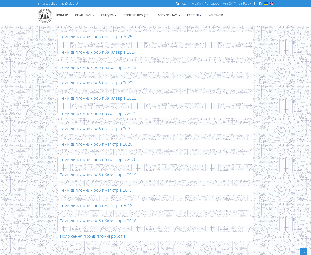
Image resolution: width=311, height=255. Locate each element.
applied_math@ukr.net (62, 3)
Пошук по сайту (189, 3)
